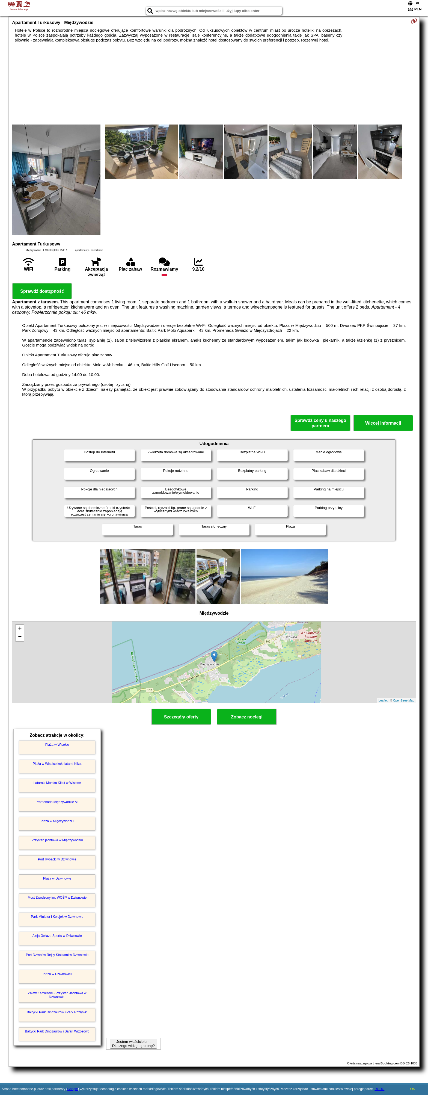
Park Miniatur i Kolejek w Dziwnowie (57, 917)
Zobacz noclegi (247, 717)
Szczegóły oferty (181, 717)
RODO (379, 1089)
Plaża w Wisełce (57, 745)
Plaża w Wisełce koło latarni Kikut (57, 764)
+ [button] (20, 629)
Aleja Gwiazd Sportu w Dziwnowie (57, 936)
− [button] (20, 637)
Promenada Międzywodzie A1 (57, 802)
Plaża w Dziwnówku (57, 974)
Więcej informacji (383, 423)
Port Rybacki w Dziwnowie (57, 859)
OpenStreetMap (403, 700)
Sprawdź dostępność (42, 291)
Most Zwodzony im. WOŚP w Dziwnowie (57, 897)
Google (72, 1089)
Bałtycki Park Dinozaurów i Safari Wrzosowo (57, 1031)
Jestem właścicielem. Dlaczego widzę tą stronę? (133, 1044)
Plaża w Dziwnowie (57, 878)
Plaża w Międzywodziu (57, 821)
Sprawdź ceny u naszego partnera (320, 423)
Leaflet (383, 700)
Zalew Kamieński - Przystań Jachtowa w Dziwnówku (57, 995)
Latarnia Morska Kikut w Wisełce (57, 783)
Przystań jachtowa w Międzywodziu (57, 840)
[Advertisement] (214, 83)
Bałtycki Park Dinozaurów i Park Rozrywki (57, 1012)
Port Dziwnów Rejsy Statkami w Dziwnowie (57, 955)
